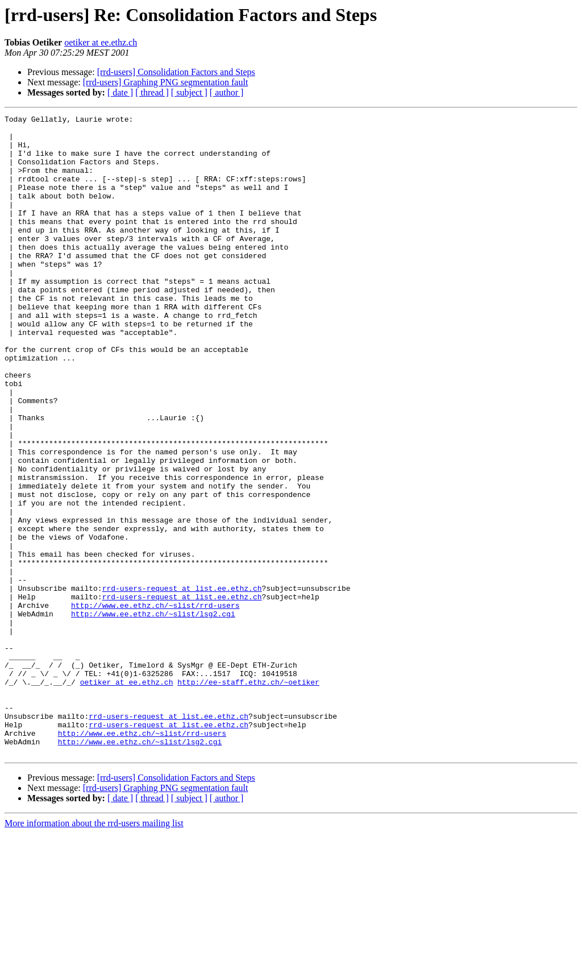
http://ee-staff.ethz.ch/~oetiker (248, 796)
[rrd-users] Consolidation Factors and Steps (176, 72)
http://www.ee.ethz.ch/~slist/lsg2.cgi (153, 714)
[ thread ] (152, 92)
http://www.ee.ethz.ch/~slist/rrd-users (155, 704)
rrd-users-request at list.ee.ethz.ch (182, 683)
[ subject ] (189, 92)
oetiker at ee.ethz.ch (100, 42)
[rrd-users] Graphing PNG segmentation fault (165, 82)
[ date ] (120, 92)
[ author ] (227, 92)
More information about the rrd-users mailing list (94, 951)
